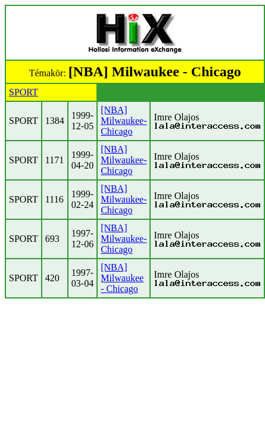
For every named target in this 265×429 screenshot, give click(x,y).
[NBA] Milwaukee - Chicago (122, 278)
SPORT (23, 92)
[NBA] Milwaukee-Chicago (123, 120)
